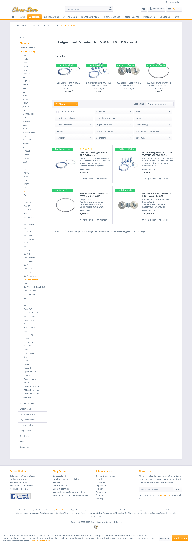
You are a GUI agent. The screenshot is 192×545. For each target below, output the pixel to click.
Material (139, 118)
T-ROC (26, 360)
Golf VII (26, 265)
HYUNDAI (26, 99)
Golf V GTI (27, 232)
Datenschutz (101, 492)
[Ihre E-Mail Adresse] (156, 489)
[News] (176, 16)
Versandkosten (62, 510)
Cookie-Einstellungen (105, 476)
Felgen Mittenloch (104, 124)
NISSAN (25, 143)
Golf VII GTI (28, 268)
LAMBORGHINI (28, 114)
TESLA (24, 180)
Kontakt (99, 489)
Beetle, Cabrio (29, 327)
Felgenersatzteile (27, 419)
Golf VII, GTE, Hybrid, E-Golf (34, 287)
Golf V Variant (29, 239)
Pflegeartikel (25, 430)
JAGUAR (25, 107)
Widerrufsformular (61, 489)
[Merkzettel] (144, 9)
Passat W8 (28, 309)
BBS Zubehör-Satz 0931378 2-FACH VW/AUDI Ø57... (128, 84)
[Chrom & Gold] (70, 16)
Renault (25, 158)
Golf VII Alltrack (30, 291)
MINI (24, 136)
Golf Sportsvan (29, 294)
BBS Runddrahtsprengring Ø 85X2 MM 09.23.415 (159, 84)
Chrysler (25, 70)
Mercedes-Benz (28, 132)
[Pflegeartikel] (149, 16)
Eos (25, 331)
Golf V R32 (28, 235)
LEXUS (24, 125)
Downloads (101, 479)
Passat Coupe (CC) (31, 320)
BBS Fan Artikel (27, 403)
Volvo (24, 188)
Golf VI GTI (28, 250)
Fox (25, 195)
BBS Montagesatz (123, 231)
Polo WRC (27, 210)
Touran (27, 349)
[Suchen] (110, 9)
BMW (24, 62)
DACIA (25, 77)
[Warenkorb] (174, 9)
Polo (25, 199)
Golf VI (26, 246)
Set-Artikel (24, 447)
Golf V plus (28, 243)
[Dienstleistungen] (90, 16)
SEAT (24, 165)
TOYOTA (25, 184)
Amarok (27, 383)
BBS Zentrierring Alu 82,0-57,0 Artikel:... (69, 84)
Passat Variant (29, 305)
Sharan (27, 357)
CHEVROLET (27, 66)
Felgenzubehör (26, 425)
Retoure (56, 482)
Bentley (25, 59)
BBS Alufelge (74, 231)
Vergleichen (87, 178)
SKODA (25, 169)
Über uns (100, 495)
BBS (57, 231)
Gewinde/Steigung (104, 131)
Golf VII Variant (30, 276)
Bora (26, 213)
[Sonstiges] (165, 16)
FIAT (24, 88)
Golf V (26, 228)
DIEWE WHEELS (28, 47)
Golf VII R (27, 272)
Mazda (25, 129)
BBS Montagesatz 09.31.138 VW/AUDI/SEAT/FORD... (98, 84)
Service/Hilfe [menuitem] (173, 2)
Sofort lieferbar (67, 111)
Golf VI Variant (29, 257)
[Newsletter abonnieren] (177, 489)
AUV (26, 283)
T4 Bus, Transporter (31, 386)
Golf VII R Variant (31, 279)
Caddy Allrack (29, 346)
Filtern (60, 104)
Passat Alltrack (29, 316)
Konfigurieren (180, 538)
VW (23, 191)
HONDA (25, 96)
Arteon (26, 324)
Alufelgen (24, 43)
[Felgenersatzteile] (111, 16)
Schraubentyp (142, 124)
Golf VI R (27, 254)
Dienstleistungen (27, 414)
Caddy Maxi (28, 342)
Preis (138, 111)
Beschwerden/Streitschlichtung (67, 479)
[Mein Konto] (156, 9)
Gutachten (101, 482)
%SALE (23, 37)
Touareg (27, 375)
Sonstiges (24, 436)
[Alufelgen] (34, 16)
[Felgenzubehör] (131, 16)
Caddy (26, 338)
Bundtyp (60, 131)
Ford (24, 92)
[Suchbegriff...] (89, 9)
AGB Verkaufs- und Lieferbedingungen (70, 495)
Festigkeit (60, 138)
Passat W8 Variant (31, 313)
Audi (24, 55)
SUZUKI (25, 176)
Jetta (26, 298)
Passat (26, 302)
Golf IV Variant (29, 224)
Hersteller (100, 111)
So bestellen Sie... (61, 476)
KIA (23, 110)
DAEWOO (26, 81)
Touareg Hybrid (30, 379)
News (22, 441)
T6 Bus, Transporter (31, 394)
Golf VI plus (28, 261)
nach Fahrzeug (28, 51)
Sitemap (99, 498)
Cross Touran (29, 353)
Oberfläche (101, 138)
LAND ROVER (27, 121)
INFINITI (25, 103)
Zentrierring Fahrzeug (66, 118)
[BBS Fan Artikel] (51, 16)
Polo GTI (27, 206)
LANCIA (25, 118)
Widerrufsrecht (60, 485)
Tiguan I (27, 364)
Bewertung (141, 138)
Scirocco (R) (28, 335)
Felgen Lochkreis (64, 124)
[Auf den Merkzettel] (102, 178)
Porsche (25, 154)
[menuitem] (89, 9)
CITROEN (26, 73)
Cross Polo (28, 202)
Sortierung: (139, 103)
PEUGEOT (26, 151)
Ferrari (25, 85)
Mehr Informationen (40, 540)
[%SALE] (22, 16)
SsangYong (26, 397)
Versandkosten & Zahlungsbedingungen (71, 492)
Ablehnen (164, 538)
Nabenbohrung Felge (105, 118)
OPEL (24, 147)
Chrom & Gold (26, 409)
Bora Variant (29, 217)
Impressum (101, 485)
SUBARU (25, 173)
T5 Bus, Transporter (31, 390)
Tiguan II (27, 368)
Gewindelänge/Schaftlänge (148, 131)
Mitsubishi (26, 140)
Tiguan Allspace (30, 371)
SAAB (24, 162)
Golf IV (26, 221)
